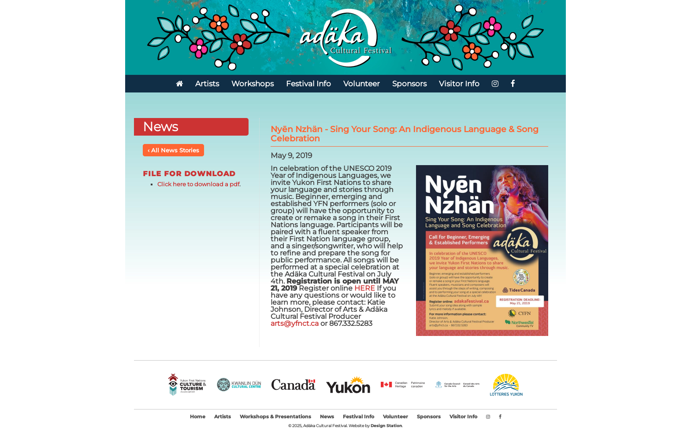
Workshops (252, 83)
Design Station (386, 425)
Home (197, 417)
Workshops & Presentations (275, 417)
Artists (207, 83)
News (327, 417)
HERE (365, 288)
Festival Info (308, 83)
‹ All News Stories (173, 150)
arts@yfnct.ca (295, 323)
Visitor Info (459, 83)
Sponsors (409, 83)
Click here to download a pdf (198, 184)
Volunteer (361, 83)
